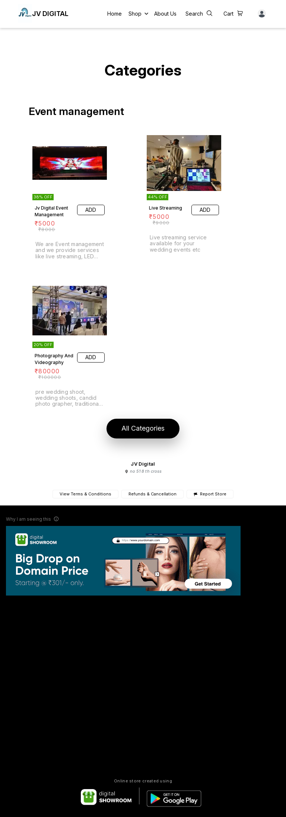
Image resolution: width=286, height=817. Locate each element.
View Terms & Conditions (85, 494)
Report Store (210, 494)
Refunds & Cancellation (152, 494)
